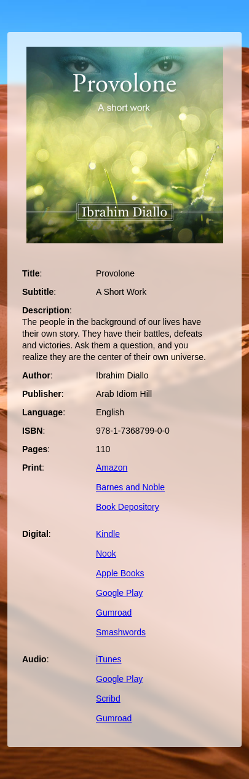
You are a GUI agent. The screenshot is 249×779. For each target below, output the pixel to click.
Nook (106, 553)
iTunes (109, 659)
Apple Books (120, 573)
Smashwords (121, 632)
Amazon (111, 467)
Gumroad (114, 612)
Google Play (119, 593)
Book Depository (127, 507)
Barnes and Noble (130, 487)
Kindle (108, 534)
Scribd (108, 698)
